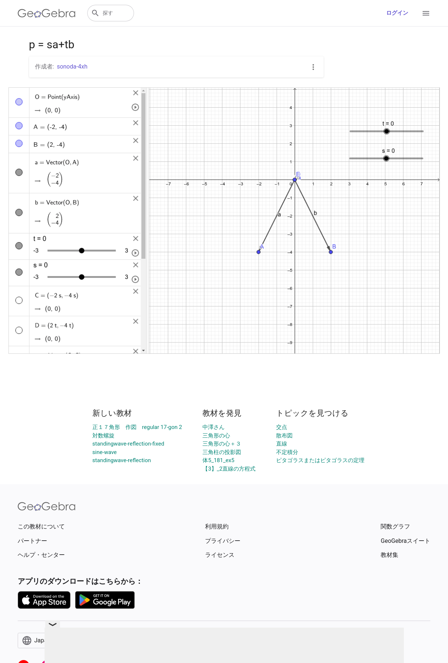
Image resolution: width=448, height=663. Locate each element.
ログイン (397, 13)
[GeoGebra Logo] (46, 13)
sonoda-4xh (72, 66)
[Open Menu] (425, 13)
